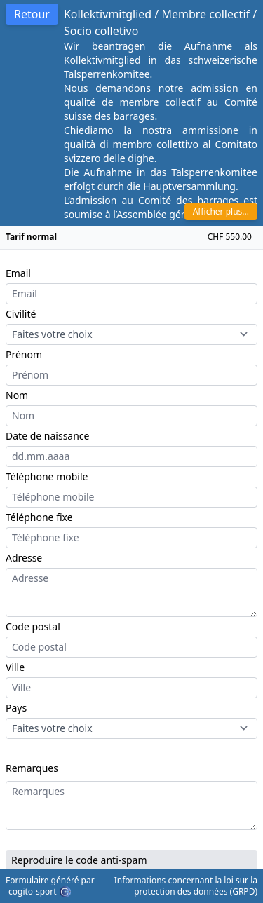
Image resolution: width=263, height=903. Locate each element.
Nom (17, 395)
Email (18, 273)
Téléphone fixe (39, 517)
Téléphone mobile (47, 476)
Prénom (24, 354)
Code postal (33, 626)
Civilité (21, 313)
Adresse (24, 557)
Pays (16, 707)
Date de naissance (47, 435)
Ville (15, 667)
